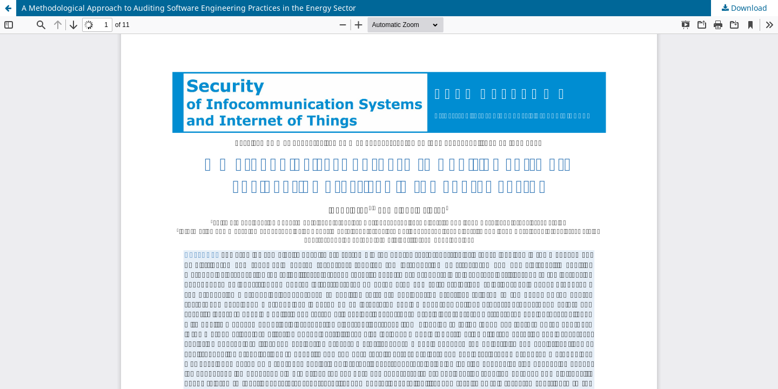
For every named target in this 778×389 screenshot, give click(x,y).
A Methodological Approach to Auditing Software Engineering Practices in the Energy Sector (189, 8)
